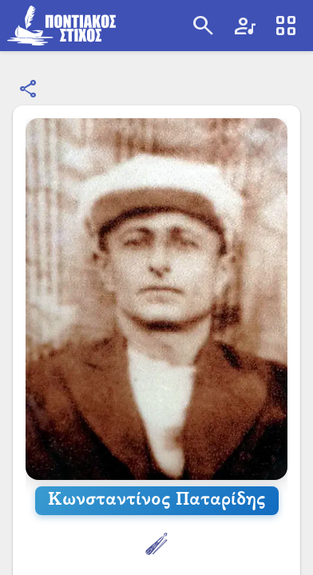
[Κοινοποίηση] (29, 89)
